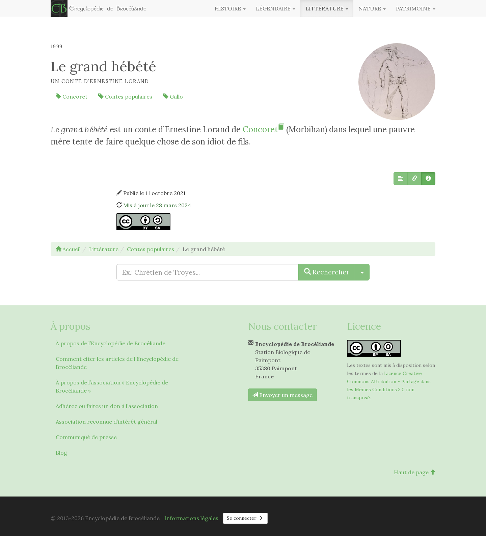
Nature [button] (372, 8)
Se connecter (245, 518)
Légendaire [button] (275, 8)
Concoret (71, 96)
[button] (401, 178)
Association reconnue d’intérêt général (106, 421)
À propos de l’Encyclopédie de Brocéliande (110, 343)
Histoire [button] (230, 8)
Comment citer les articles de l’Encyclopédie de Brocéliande (117, 362)
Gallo (173, 96)
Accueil (68, 249)
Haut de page (414, 472)
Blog (61, 452)
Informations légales (191, 518)
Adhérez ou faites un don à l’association (107, 406)
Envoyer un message (282, 395)
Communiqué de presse (86, 437)
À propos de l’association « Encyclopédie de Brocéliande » (112, 386)
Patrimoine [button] (415, 8)
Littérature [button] (326, 8)
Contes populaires (125, 96)
